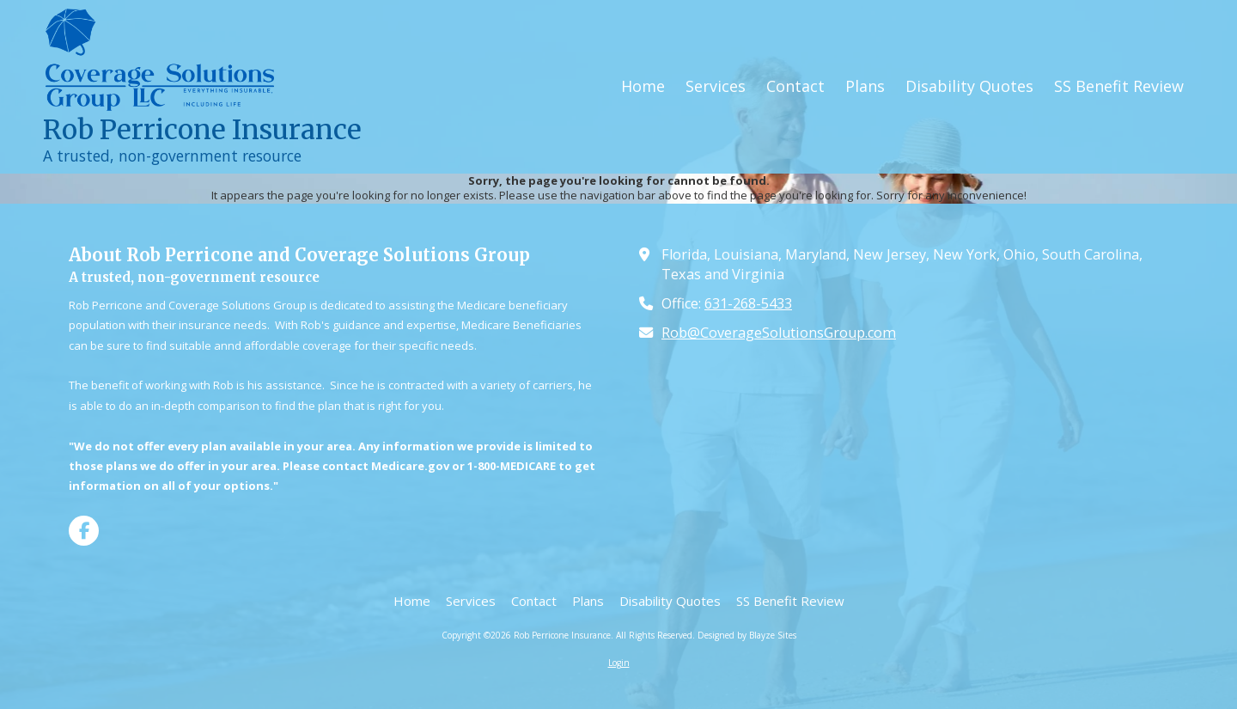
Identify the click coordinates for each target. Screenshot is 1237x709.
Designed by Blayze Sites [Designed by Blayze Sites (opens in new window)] (747, 635)
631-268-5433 (748, 303)
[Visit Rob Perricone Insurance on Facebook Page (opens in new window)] (84, 531)
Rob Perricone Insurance (202, 130)
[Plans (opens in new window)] (865, 87)
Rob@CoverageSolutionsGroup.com (778, 332)
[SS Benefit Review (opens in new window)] (1119, 87)
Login (619, 663)
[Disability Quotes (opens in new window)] (969, 87)
